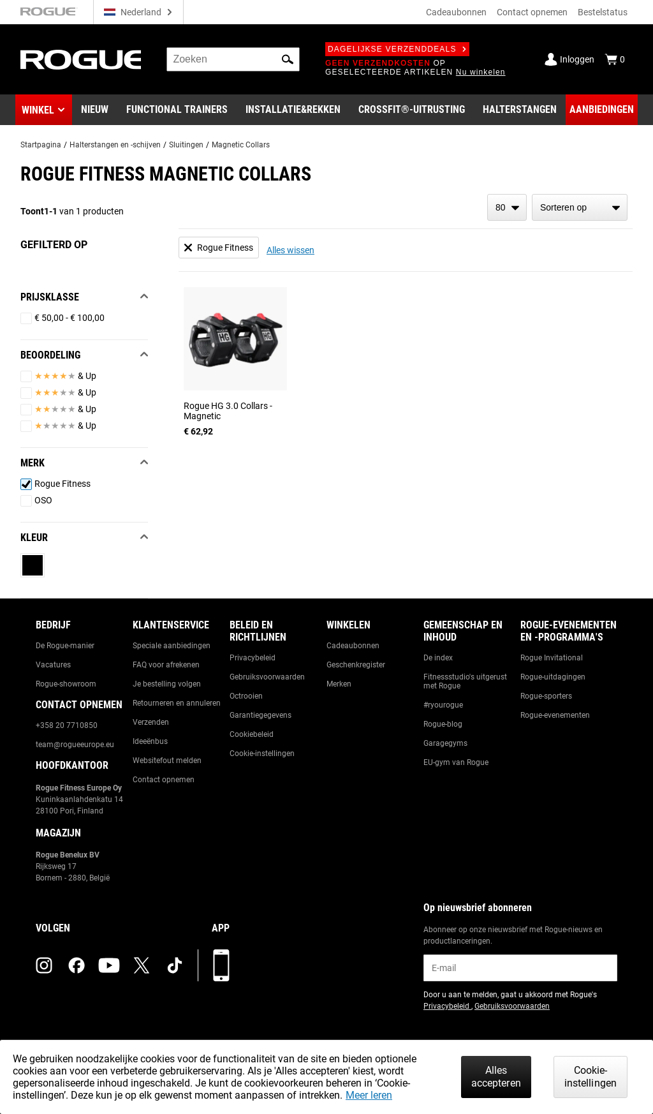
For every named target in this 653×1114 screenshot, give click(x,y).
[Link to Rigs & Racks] (293, 109)
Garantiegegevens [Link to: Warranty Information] (260, 715)
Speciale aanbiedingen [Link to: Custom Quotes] (171, 645)
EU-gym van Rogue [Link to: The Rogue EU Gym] (455, 762)
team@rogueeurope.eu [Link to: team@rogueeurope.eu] (75, 744)
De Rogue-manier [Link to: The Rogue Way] (65, 645)
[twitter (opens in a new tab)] (142, 965)
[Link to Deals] (602, 109)
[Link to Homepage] (80, 59)
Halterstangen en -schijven (115, 144)
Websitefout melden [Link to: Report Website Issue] (167, 760)
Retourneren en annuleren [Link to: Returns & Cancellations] (177, 703)
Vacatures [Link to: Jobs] (53, 664)
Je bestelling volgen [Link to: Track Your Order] (167, 684)
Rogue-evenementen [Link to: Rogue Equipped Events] (555, 715)
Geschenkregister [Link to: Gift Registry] (355, 664)
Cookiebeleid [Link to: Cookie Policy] (252, 734)
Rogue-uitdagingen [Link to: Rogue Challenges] (552, 676)
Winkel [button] (38, 110)
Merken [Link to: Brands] (338, 684)
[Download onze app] (221, 965)
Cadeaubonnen (456, 12)
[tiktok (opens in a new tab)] (175, 965)
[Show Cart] (615, 59)
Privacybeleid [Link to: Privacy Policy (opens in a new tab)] (447, 1006)
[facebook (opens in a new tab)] (76, 965)
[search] (233, 59)
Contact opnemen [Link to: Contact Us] (163, 779)
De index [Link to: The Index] (438, 657)
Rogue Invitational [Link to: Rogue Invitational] (551, 657)
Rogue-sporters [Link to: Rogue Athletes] (546, 696)
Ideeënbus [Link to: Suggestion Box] (150, 741)
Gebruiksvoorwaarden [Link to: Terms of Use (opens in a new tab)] (512, 1006)
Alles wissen (290, 250)
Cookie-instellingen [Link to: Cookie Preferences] (262, 753)
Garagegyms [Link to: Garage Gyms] (445, 743)
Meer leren (369, 1095)
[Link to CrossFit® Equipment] (412, 109)
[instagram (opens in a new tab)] (44, 965)
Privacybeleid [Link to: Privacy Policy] (252, 657)
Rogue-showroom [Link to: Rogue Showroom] (66, 684)
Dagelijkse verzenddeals (397, 49)
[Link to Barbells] (520, 109)
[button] (287, 59)
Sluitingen (186, 144)
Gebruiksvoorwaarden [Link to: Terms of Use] (267, 676)
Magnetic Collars (241, 144)
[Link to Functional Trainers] (176, 109)
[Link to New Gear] (94, 109)
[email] (520, 967)
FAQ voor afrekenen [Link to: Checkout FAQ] (166, 664)
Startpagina (40, 144)
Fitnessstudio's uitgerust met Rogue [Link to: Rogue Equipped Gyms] (465, 681)
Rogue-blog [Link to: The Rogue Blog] (442, 724)
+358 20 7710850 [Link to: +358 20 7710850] (67, 725)
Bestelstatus (602, 12)
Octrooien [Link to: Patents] (246, 696)
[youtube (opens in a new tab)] (109, 965)
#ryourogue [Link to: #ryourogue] (443, 705)
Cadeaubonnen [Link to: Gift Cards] (352, 645)
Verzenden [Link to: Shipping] (151, 722)
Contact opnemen (532, 12)
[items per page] (507, 207)
